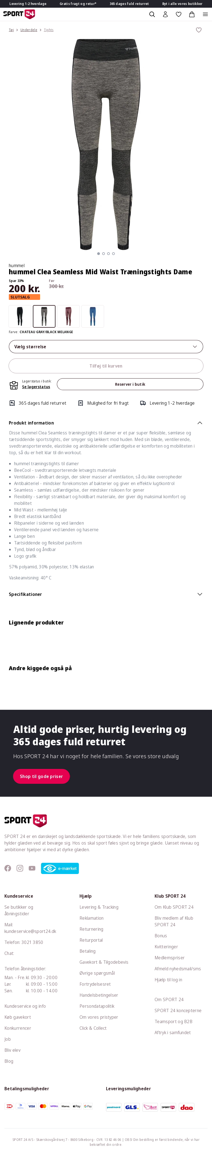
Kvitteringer (166, 947)
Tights (49, 30)
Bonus (161, 936)
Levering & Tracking (99, 907)
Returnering (92, 929)
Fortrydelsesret (95, 984)
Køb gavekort (17, 1017)
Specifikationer (106, 594)
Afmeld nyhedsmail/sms (178, 969)
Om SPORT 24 (169, 999)
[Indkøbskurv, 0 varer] (191, 14)
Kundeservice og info (25, 1006)
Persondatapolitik (97, 1006)
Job (7, 1039)
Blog (8, 1061)
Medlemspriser (170, 958)
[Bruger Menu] (165, 14)
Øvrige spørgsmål (97, 973)
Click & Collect (93, 1028)
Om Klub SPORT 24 (174, 907)
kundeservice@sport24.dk (30, 931)
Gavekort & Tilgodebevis (104, 962)
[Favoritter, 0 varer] (178, 14)
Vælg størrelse (106, 347)
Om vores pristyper (99, 1017)
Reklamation (92, 918)
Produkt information (106, 423)
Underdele (28, 30)
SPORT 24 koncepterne (178, 1010)
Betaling (88, 951)
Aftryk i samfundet (173, 1032)
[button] (98, 253)
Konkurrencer (17, 1028)
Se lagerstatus (36, 386)
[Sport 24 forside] (19, 14)
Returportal (91, 940)
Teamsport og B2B (173, 1021)
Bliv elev (12, 1050)
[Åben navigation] (205, 14)
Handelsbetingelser (99, 995)
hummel (17, 265)
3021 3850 (32, 942)
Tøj (11, 30)
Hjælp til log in (168, 980)
